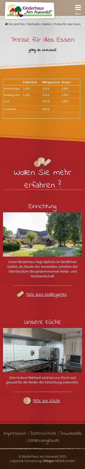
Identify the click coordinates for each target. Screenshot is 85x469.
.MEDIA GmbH (59, 461)
